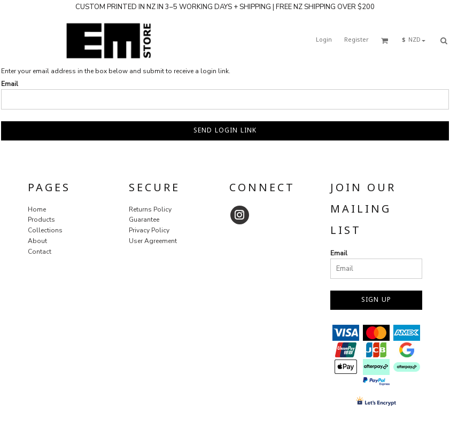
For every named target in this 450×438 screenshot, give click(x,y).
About (37, 241)
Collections (45, 230)
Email (9, 84)
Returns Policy (150, 209)
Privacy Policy (149, 230)
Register (356, 40)
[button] (385, 40)
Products (41, 219)
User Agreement (153, 241)
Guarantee (144, 219)
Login (324, 40)
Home (37, 209)
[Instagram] (239, 215)
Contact (39, 251)
